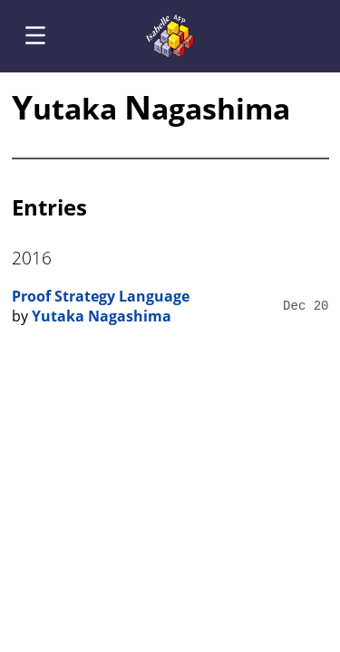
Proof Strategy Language (100, 296)
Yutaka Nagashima (101, 316)
